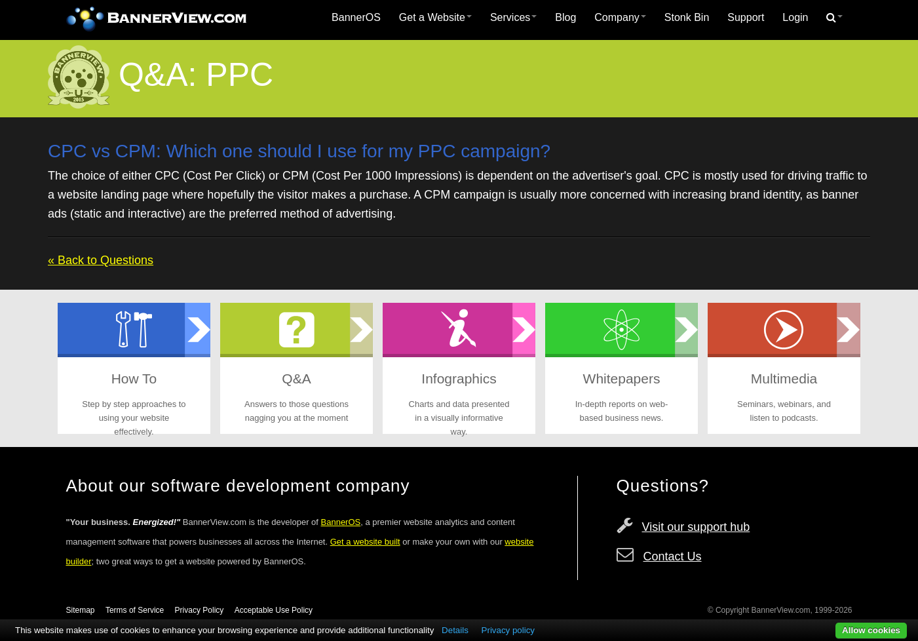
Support (745, 17)
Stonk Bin (686, 17)
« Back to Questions (100, 260)
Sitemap (80, 610)
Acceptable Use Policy (274, 610)
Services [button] (513, 17)
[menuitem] (356, 17)
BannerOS (356, 17)
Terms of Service (134, 610)
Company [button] (619, 17)
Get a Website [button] (435, 17)
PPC (239, 74)
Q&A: (158, 74)
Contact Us (672, 556)
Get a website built (365, 542)
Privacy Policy (199, 610)
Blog (565, 17)
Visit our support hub (696, 527)
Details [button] (455, 630)
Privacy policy (508, 630)
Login (795, 17)
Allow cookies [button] (871, 630)
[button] (834, 17)
